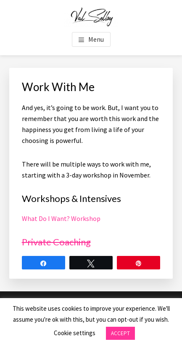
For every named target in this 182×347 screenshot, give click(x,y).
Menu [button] (96, 39)
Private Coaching (56, 241)
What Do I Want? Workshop (61, 218)
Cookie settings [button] (74, 333)
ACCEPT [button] (120, 333)
